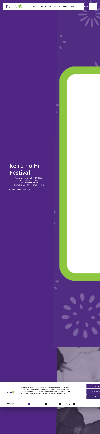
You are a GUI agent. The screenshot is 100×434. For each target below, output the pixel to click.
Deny (87, 423)
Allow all (87, 413)
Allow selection (87, 418)
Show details (82, 431)
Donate (86, 6)
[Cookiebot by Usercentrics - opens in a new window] (10, 431)
